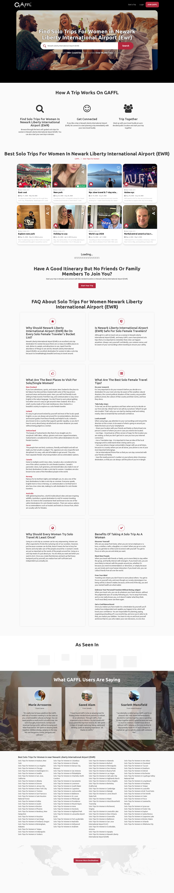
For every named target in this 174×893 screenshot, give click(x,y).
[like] (47, 167)
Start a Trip (132, 5)
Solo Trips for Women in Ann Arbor (137, 761)
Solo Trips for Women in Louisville (137, 789)
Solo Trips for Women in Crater (135, 796)
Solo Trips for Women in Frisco (135, 799)
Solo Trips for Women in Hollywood (67, 824)
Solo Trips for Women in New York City (32, 789)
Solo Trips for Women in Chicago (30, 768)
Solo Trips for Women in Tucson (136, 766)
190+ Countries (74, 52)
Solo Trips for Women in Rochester (137, 773)
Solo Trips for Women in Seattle (30, 773)
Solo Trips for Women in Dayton (136, 811)
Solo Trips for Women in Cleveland (137, 763)
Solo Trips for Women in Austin (29, 804)
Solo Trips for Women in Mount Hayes (68, 804)
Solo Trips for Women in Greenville (102, 816)
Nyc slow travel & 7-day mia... (103, 192)
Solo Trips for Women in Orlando (66, 763)
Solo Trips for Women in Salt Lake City (103, 776)
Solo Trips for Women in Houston (30, 816)
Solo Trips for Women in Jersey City (31, 786)
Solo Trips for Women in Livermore (66, 784)
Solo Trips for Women (91, 159)
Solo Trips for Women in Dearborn (137, 768)
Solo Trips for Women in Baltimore (66, 794)
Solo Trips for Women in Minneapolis (102, 766)
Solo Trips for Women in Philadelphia (67, 773)
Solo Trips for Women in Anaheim (66, 827)
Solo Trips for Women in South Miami (67, 786)
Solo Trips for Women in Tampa (29, 829)
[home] (23, 5)
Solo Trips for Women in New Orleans (103, 814)
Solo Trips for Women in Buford (100, 763)
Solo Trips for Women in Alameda (101, 761)
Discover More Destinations (87, 860)
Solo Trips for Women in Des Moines (102, 768)
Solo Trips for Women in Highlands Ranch (104, 778)
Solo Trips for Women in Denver (30, 784)
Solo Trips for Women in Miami (100, 799)
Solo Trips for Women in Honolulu (66, 809)
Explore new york (26, 234)
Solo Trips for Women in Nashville (66, 822)
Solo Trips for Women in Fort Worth (137, 794)
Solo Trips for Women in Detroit (136, 771)
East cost (22, 192)
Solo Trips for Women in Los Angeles (32, 766)
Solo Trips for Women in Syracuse (136, 806)
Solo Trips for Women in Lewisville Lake (103, 811)
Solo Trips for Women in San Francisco (32, 794)
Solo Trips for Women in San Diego (31, 819)
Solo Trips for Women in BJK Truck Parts (139, 791)
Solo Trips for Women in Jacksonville (67, 791)
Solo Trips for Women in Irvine (65, 806)
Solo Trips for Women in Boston (30, 806)
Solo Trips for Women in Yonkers (30, 834)
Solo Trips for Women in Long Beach (137, 781)
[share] (47, 172)
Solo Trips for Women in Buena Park (102, 771)
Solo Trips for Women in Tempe (136, 786)
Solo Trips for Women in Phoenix (30, 809)
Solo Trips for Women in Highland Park (68, 811)
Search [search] (125, 45)
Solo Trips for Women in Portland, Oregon (33, 822)
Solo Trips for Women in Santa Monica (138, 814)
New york (58, 192)
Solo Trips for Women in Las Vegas (102, 773)
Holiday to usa (60, 234)
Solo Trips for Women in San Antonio (67, 771)
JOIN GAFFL (152, 5)
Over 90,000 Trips (104, 52)
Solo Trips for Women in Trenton (30, 791)
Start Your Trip (87, 286)
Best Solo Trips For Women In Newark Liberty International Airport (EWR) (87, 153)
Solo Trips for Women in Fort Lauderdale (69, 819)
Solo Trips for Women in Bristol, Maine (138, 819)
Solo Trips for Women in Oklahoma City (138, 824)
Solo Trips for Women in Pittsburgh (67, 799)
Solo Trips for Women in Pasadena (137, 784)
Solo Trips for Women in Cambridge (102, 789)
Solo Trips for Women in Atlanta (30, 781)
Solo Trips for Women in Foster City (137, 809)
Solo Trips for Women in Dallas (29, 801)
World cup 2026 (96, 234)
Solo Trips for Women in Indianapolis (31, 832)
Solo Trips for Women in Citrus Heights (103, 781)
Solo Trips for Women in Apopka (101, 832)
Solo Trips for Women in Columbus (66, 761)
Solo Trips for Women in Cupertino (66, 789)
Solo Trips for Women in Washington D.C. (33, 771)
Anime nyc (129, 192)
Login (142, 5)
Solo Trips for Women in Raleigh (101, 791)
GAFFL (77, 159)
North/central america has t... (138, 234)
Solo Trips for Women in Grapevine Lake (139, 816)
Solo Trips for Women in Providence (67, 801)
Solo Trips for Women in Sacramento (67, 781)
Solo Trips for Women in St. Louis (66, 796)
